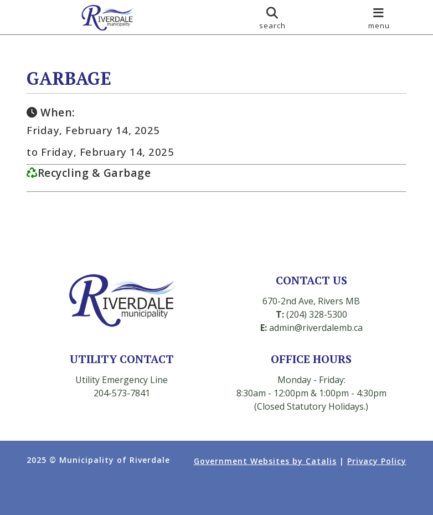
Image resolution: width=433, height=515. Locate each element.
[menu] (378, 17)
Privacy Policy (376, 461)
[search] (272, 17)
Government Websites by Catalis (265, 461)
